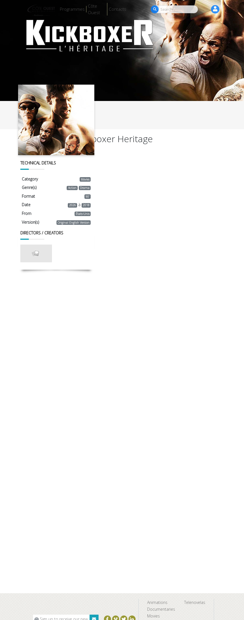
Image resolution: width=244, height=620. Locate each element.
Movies (153, 616)
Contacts (117, 9)
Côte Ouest (94, 9)
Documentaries (161, 609)
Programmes (72, 9)
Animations (157, 602)
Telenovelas (194, 602)
